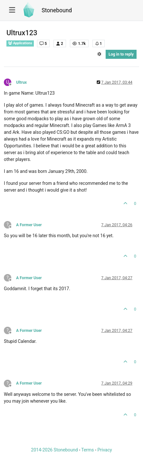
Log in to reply (121, 54)
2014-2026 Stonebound (54, 449)
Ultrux (21, 82)
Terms (87, 449)
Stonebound (57, 10)
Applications (20, 43)
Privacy (104, 449)
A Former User (29, 225)
